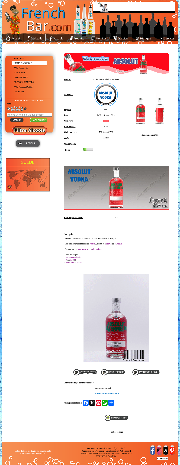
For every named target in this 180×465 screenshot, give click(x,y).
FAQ (123, 448)
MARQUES (19, 58)
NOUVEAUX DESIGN (24, 87)
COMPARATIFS (21, 77)
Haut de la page (116, 432)
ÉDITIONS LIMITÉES (24, 82)
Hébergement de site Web (91, 453)
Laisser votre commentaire (107, 393)
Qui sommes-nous (94, 448)
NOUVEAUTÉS (21, 68)
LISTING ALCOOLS (23, 63)
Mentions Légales (111, 448)
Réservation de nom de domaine (117, 453)
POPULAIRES (20, 72)
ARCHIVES (19, 91)
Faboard (127, 451)
